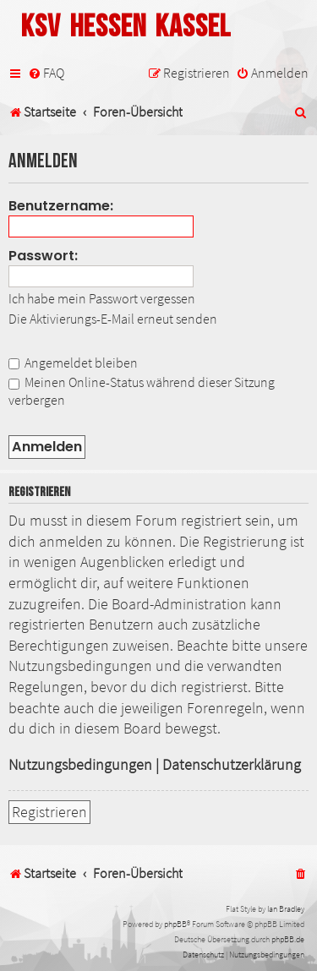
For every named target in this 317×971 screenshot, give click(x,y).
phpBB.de (287, 939)
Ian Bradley (285, 908)
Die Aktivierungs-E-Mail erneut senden (112, 318)
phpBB (175, 924)
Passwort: (43, 255)
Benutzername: (60, 205)
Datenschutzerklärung (231, 765)
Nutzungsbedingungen (80, 765)
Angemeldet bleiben (73, 362)
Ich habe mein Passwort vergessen (101, 298)
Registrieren (49, 812)
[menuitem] (46, 73)
